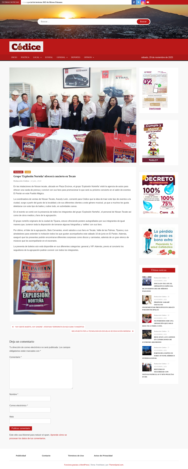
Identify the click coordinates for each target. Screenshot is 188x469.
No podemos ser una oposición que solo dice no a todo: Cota (157, 323)
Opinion (88, 57)
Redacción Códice (21, 181)
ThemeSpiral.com (116, 465)
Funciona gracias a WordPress (76, 465)
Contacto (46, 456)
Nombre (13, 394)
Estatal (49, 57)
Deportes (75, 57)
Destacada (18, 172)
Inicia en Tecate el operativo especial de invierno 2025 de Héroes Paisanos (32, 2)
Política (25, 57)
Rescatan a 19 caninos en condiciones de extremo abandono (158, 339)
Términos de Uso (76, 456)
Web (11, 417)
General (61, 57)
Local (36, 57)
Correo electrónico (18, 405)
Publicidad (21, 456)
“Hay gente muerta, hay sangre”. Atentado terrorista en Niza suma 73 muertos (49, 327)
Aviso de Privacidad (103, 456)
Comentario (15, 357)
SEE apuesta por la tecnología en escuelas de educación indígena (101, 331)
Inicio (14, 57)
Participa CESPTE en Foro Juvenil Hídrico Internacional (158, 355)
